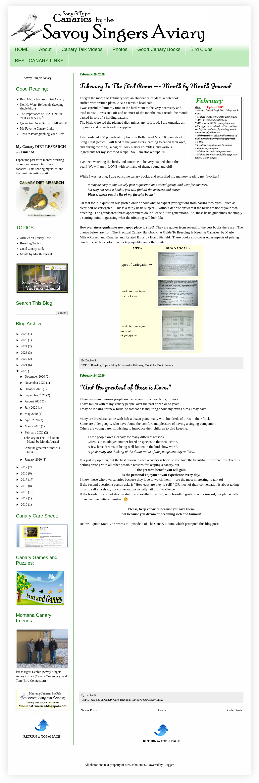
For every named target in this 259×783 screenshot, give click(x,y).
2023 (24, 352)
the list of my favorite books (133, 194)
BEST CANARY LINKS (39, 60)
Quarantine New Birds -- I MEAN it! (43, 123)
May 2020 (31, 413)
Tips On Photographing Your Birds (42, 134)
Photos (120, 49)
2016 (24, 486)
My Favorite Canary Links (37, 128)
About (45, 49)
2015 (24, 492)
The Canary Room (161, 524)
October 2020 (34, 389)
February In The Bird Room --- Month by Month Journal (155, 86)
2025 (24, 340)
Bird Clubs (201, 49)
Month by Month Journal (159, 365)
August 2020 (33, 401)
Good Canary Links (151, 699)
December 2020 (35, 376)
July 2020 (31, 407)
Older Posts (234, 710)
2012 (24, 498)
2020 (24, 371)
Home (162, 710)
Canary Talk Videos (82, 49)
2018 (24, 473)
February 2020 (34, 432)
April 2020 (32, 420)
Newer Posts (89, 710)
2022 (24, 358)
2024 (24, 346)
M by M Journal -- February (127, 365)
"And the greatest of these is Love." (125, 387)
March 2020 (33, 426)
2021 (24, 365)
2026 (24, 334)
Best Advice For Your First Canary (42, 99)
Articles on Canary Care (105, 699)
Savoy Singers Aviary (37, 78)
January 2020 (34, 459)
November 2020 (35, 382)
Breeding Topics (100, 365)
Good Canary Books (158, 49)
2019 (24, 467)
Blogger (168, 764)
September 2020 (35, 395)
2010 (24, 504)
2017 (24, 479)
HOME (22, 49)
